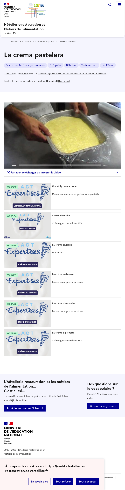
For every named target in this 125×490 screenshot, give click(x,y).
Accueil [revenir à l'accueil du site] (14, 41)
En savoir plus (39, 481)
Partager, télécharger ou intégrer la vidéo (34, 172)
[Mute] (111, 165)
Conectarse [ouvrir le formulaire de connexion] (107, 477)
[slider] (60, 165)
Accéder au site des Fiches (23, 408)
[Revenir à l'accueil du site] (18, 433)
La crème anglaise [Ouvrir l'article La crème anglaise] (62, 245)
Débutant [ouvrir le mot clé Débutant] (71, 65)
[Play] (62, 135)
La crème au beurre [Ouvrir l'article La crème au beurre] (63, 274)
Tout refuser (63, 481)
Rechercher (110, 4)
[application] (62, 135)
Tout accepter (87, 481)
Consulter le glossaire (103, 406)
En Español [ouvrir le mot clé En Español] (55, 65)
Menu (119, 4)
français (64, 81)
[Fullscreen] (116, 165)
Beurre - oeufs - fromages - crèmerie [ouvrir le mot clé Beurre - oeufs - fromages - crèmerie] (25, 65)
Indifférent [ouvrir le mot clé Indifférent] (108, 65)
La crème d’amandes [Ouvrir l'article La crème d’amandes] (63, 303)
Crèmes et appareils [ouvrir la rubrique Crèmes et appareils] (44, 41)
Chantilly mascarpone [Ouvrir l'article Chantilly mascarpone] (64, 186)
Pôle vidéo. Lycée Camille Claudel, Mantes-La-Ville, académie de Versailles (72, 73)
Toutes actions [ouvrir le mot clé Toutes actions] (89, 65)
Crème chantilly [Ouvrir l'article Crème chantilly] (61, 215)
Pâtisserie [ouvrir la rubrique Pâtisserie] (26, 41)
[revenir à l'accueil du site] (62, 26)
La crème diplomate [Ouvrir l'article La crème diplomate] (63, 332)
